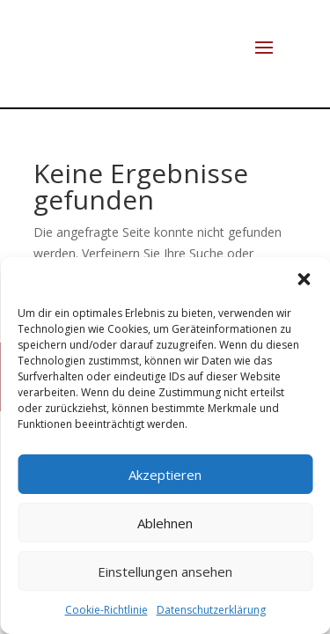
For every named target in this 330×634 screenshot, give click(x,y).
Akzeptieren (165, 474)
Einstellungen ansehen (165, 571)
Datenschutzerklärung (211, 609)
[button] (303, 279)
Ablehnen (165, 523)
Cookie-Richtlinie (106, 609)
